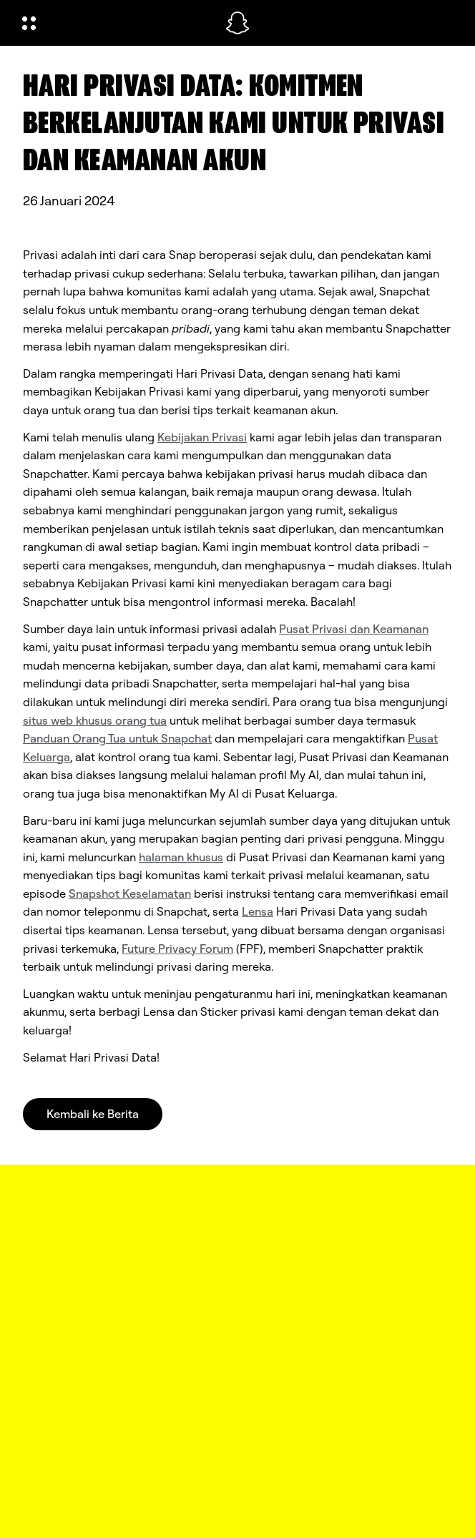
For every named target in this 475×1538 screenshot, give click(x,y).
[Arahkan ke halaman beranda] (237, 22)
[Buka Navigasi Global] (114, 22)
